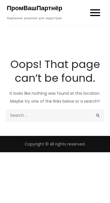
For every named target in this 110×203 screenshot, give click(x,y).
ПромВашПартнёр (34, 8)
